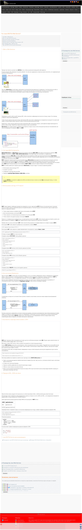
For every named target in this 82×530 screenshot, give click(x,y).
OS (20, 12)
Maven (16, 7)
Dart (20, 9)
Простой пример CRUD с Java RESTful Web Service (14, 469)
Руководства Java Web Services (12, 463)
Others (41, 12)
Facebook (5, 520)
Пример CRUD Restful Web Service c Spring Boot (41, 440)
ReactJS (71, 9)
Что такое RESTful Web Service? (10, 465)
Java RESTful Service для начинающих (12, 45)
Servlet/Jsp (25, 7)
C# (10, 9)
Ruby (17, 9)
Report (42, 9)
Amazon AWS (36, 12)
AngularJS (4, 12)
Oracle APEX (36, 9)
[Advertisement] (41, 23)
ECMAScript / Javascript (53, 9)
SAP (31, 12)
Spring (36, 7)
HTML (8, 12)
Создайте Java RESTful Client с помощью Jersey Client (15, 470)
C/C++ (13, 9)
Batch (23, 9)
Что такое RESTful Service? (10, 38)
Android (73, 7)
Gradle (20, 7)
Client (46, 9)
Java (12, 7)
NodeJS (67, 9)
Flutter (76, 9)
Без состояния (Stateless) (10, 40)
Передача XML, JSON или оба (10, 43)
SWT (64, 7)
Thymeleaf (31, 7)
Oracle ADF (68, 7)
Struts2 (41, 7)
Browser (25, 12)
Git (28, 12)
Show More (5, 473)
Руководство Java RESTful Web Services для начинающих (16, 440)
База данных (29, 9)
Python (3, 9)
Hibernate (46, 7)
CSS (12, 12)
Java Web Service (53, 7)
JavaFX (59, 7)
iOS (77, 7)
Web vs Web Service (8, 36)
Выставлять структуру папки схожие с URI (13, 42)
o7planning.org (19, 520)
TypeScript (62, 9)
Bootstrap (16, 12)
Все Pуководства (5, 7)
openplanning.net (19, 521)
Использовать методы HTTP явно (11, 39)
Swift (7, 9)
